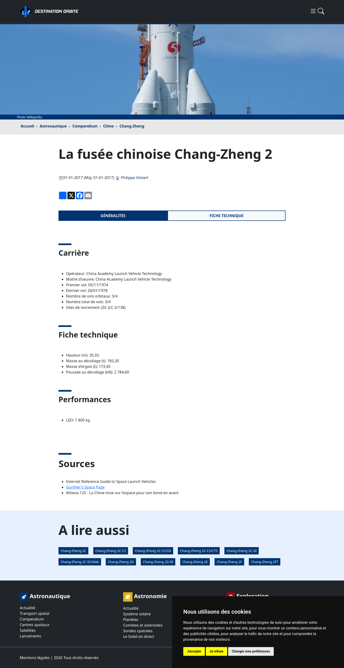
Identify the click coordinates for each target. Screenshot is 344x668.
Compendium (85, 126)
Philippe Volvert (134, 177)
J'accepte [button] (194, 651)
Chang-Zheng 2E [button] (195, 562)
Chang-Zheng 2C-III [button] (242, 551)
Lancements (30, 636)
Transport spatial (34, 613)
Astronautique (53, 126)
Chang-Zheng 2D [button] (121, 562)
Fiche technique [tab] (226, 215)
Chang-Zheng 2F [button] (229, 562)
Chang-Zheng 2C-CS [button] (110, 551)
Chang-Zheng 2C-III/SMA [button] (80, 562)
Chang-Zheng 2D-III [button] (158, 562)
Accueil (27, 126)
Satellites (27, 630)
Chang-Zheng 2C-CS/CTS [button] (199, 551)
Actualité (27, 607)
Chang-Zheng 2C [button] (73, 551)
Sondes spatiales (137, 630)
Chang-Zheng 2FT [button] (264, 562)
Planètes (130, 619)
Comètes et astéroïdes (142, 625)
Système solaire (137, 613)
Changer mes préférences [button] (251, 651)
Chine (108, 126)
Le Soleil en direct (138, 636)
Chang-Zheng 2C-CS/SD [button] (153, 551)
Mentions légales (35, 657)
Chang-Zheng (131, 126)
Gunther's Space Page (85, 487)
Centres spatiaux (34, 624)
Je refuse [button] (216, 651)
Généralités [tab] (113, 215)
